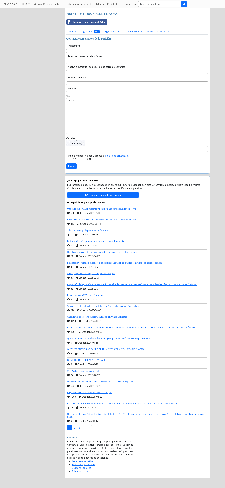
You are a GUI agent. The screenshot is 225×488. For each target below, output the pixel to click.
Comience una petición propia (103, 195)
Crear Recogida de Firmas (49, 4)
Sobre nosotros (80, 471)
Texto (69, 96)
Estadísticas (134, 31)
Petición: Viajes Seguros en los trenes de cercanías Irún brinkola (96, 241)
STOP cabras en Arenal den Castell (83, 371)
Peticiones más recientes (80, 4)
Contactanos (129, 4)
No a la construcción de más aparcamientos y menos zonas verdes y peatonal (102, 252)
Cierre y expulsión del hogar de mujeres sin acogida (91, 273)
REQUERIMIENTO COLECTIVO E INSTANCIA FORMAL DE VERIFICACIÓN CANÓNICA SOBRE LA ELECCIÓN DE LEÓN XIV (131, 327)
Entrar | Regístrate (107, 4)
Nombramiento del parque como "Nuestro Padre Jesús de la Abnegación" (100, 381)
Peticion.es (9, 4)
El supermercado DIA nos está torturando (86, 295)
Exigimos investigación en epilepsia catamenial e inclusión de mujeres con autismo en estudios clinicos (114, 263)
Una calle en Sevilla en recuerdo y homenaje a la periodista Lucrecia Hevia (101, 209)
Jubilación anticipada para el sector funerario (87, 230)
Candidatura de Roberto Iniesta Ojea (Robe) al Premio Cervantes (97, 317)
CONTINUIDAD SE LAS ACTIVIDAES (86, 360)
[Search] (159, 4)
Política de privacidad (158, 31)
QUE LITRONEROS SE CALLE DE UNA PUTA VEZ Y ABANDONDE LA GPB (105, 349)
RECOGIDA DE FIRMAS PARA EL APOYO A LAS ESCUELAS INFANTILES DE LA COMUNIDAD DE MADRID (122, 403)
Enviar (71, 166)
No (90, 159)
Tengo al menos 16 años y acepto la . (97, 155)
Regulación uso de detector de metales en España (89, 392)
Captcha (70, 138)
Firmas (91, 31)
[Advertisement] (36, 51)
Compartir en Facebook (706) (86, 22)
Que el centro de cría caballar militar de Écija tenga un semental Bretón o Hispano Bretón (108, 338)
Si (76, 159)
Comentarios (113, 31)
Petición (73, 31)
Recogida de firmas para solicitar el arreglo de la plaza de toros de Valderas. (102, 219)
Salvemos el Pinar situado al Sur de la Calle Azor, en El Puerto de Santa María (103, 306)
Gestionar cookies (81, 467)
